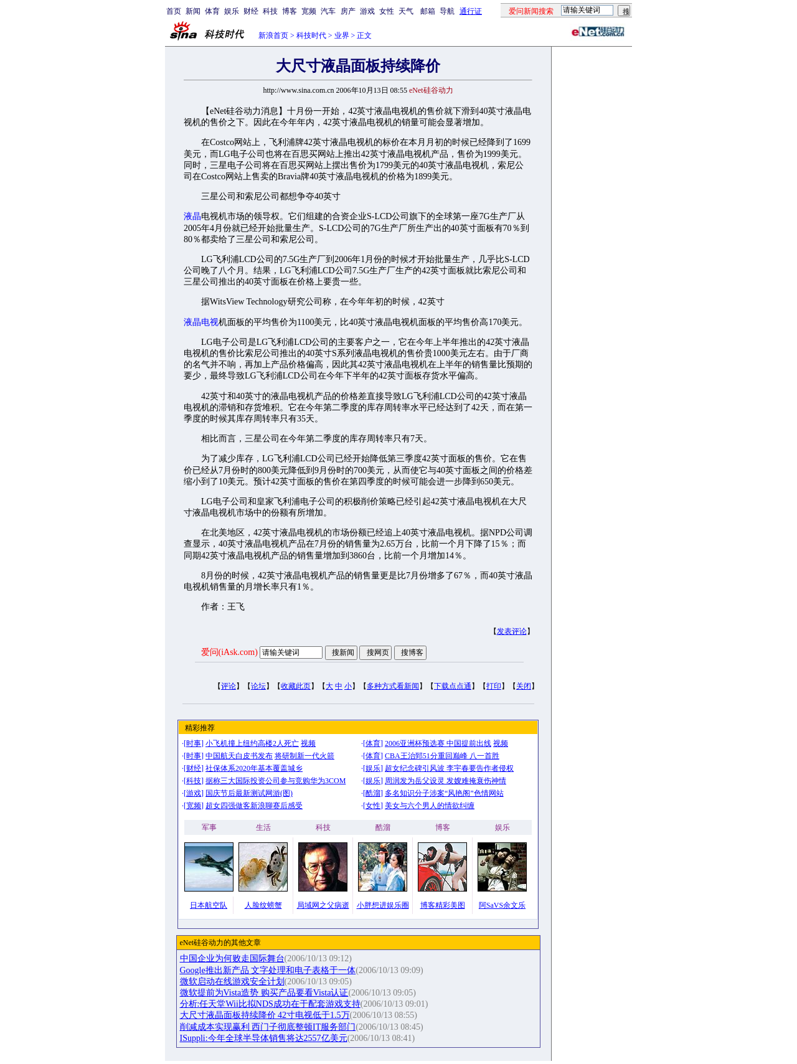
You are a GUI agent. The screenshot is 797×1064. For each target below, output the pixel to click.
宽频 (308, 11)
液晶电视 (201, 322)
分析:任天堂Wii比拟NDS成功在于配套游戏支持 (270, 1004)
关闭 (523, 686)
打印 (493, 686)
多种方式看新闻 (393, 686)
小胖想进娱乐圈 (383, 905)
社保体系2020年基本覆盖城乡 (254, 768)
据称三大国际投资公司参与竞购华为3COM (275, 780)
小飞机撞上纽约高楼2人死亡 (252, 743)
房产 (348, 11)
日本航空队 (208, 905)
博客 (289, 11)
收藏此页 (296, 686)
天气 (405, 11)
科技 (270, 11)
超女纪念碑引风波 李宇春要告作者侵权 (449, 768)
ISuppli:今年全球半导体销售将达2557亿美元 (263, 1038)
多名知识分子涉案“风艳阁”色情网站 (444, 793)
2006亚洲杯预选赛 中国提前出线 (438, 743)
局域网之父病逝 (323, 905)
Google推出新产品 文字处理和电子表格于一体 (268, 970)
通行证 (471, 11)
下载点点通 (452, 686)
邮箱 (427, 11)
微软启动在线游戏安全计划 (232, 981)
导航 (447, 11)
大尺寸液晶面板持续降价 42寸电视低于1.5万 (265, 1015)
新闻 (193, 11)
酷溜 (372, 793)
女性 (386, 11)
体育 (212, 11)
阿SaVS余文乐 (502, 905)
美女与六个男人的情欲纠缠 (429, 805)
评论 (228, 686)
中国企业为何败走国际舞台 (232, 958)
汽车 (328, 11)
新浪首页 (273, 35)
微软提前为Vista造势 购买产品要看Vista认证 (264, 992)
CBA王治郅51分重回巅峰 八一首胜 (442, 755)
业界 (341, 35)
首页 (173, 11)
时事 (193, 743)
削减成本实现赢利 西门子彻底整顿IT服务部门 (268, 1027)
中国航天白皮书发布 (239, 755)
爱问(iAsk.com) (229, 652)
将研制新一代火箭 (304, 755)
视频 (308, 743)
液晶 (192, 216)
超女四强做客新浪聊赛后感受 (254, 805)
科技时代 (311, 35)
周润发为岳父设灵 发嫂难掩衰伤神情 (445, 780)
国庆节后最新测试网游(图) (249, 793)
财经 (250, 11)
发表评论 (512, 631)
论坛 (258, 686)
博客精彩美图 (442, 905)
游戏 (367, 11)
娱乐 (231, 11)
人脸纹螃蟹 (263, 905)
